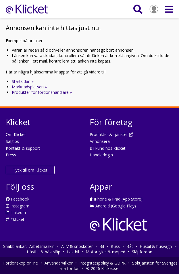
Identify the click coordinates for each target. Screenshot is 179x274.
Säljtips (12, 141)
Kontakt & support (23, 148)
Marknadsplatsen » (29, 87)
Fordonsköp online (20, 263)
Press (11, 155)
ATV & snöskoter (77, 246)
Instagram (17, 206)
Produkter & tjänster (111, 134)
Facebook (17, 199)
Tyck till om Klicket (30, 170)
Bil (101, 246)
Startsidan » (23, 81)
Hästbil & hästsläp (43, 251)
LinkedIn (16, 212)
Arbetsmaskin (42, 246)
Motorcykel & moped (105, 251)
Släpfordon (142, 251)
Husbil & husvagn (156, 246)
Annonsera (100, 141)
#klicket (15, 219)
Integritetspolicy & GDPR (102, 263)
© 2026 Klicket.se (102, 268)
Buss (115, 246)
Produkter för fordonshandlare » (42, 92)
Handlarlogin (101, 155)
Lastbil (73, 251)
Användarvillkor (59, 263)
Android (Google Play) (113, 206)
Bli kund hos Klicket (108, 148)
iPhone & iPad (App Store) (116, 199)
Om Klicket (16, 134)
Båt (129, 246)
